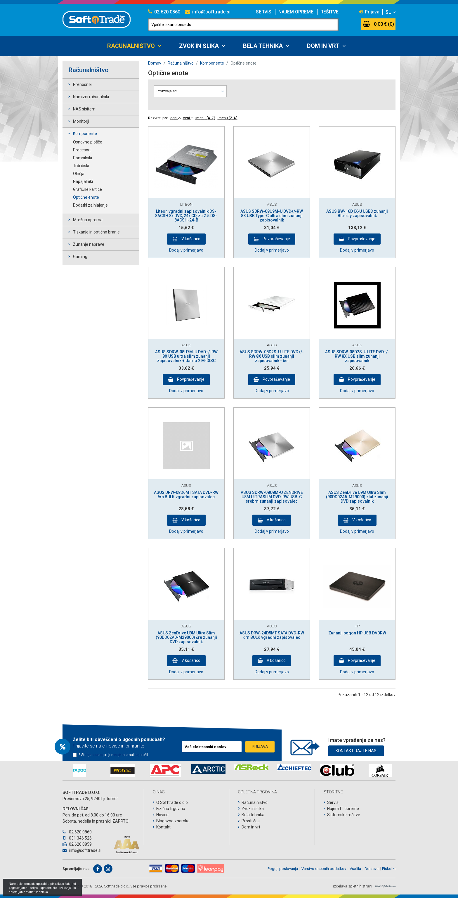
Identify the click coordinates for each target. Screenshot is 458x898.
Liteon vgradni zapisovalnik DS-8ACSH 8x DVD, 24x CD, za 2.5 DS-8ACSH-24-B (186, 216)
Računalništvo (131, 45)
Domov (154, 63)
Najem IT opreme (343, 808)
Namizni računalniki (91, 96)
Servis (263, 12)
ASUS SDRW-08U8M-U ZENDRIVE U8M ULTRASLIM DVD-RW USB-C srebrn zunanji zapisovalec (272, 497)
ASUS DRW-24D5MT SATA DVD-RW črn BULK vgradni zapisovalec (272, 635)
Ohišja (78, 173)
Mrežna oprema (88, 219)
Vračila (355, 868)
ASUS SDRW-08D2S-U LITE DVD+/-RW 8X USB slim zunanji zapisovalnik (357, 356)
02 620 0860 (164, 12)
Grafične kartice (87, 189)
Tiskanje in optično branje (96, 232)
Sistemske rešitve (343, 814)
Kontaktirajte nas (356, 750)
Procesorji (82, 150)
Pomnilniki (82, 157)
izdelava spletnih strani (352, 886)
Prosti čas (251, 821)
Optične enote (86, 197)
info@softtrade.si (207, 12)
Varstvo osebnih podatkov (323, 868)
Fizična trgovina (170, 808)
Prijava (369, 12)
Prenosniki (82, 84)
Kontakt (163, 827)
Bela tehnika (263, 45)
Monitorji (81, 121)
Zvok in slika (199, 45)
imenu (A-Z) (205, 118)
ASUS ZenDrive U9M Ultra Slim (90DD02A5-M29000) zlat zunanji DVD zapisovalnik (357, 497)
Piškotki (388, 868)
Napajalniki (83, 181)
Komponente (85, 133)
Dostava (372, 868)
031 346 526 (77, 838)
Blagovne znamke (173, 821)
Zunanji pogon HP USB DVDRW (357, 633)
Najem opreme (295, 12)
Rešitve (329, 12)
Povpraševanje (276, 238)
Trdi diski (81, 165)
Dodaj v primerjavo (186, 250)
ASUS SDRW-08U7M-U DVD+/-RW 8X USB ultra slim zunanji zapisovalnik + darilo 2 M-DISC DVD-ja (186, 358)
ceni (175, 118)
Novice (162, 814)
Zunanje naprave (88, 244)
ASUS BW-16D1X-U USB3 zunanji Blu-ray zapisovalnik (357, 213)
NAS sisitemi (84, 109)
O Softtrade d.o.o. (172, 802)
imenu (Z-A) (227, 118)
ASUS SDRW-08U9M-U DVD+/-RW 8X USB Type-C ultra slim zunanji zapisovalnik (271, 216)
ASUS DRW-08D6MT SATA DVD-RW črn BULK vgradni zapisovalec (186, 494)
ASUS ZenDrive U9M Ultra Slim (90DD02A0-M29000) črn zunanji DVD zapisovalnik (186, 637)
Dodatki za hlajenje (90, 205)
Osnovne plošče (87, 142)
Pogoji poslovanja (283, 868)
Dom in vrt (323, 45)
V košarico (190, 238)
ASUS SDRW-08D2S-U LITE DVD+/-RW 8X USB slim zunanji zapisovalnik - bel (272, 356)
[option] (79, 770)
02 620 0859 (77, 844)
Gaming (80, 256)
